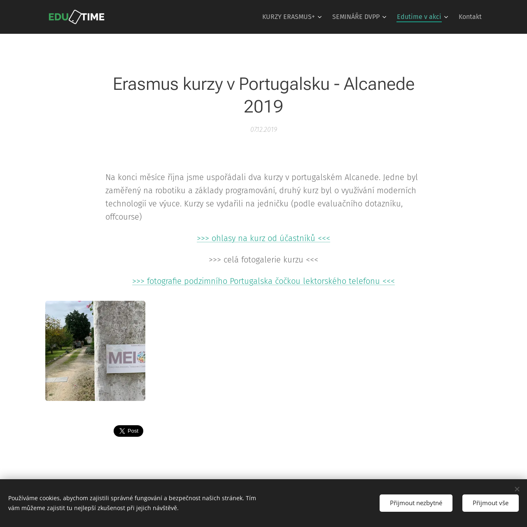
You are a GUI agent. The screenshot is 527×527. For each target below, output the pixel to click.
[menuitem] (293, 17)
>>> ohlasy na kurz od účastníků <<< (263, 238)
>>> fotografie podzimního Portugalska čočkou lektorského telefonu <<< (263, 281)
